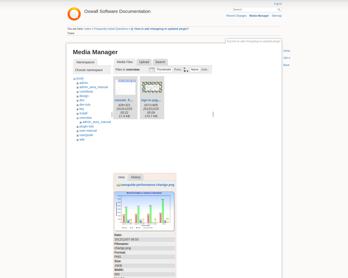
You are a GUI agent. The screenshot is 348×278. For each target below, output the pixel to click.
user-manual (88, 130)
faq (81, 109)
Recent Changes (236, 15)
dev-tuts (85, 104)
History (136, 177)
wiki (82, 139)
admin (83, 83)
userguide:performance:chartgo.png (147, 185)
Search (279, 9)
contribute (86, 91)
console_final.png (127, 100)
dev (82, 100)
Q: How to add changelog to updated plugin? (160, 28)
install (83, 113)
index (87, 28)
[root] (79, 78)
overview (85, 117)
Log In (278, 3)
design (84, 96)
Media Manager (259, 15)
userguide (86, 135)
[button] (164, 69)
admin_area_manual (93, 87)
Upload (144, 62)
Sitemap (277, 15)
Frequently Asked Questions (111, 28)
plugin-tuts (86, 126)
